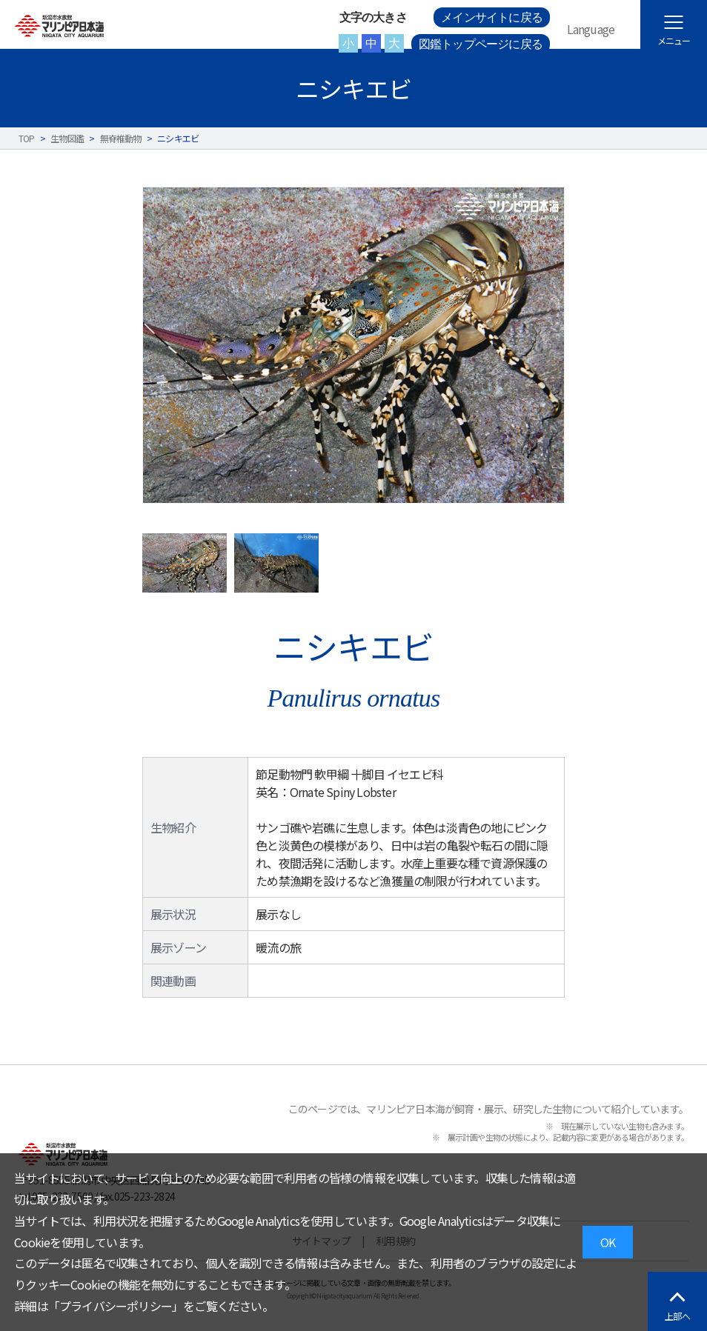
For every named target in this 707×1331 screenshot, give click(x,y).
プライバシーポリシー (115, 1306)
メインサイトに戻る (491, 17)
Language (591, 29)
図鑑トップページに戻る (480, 44)
